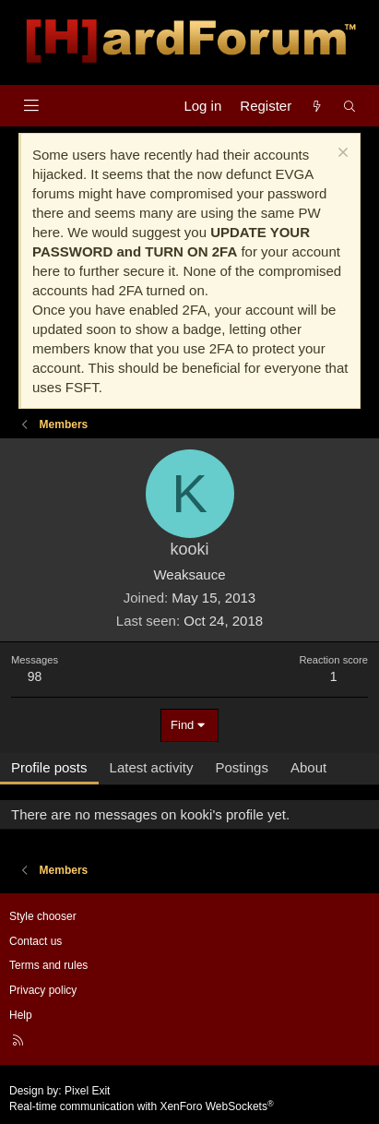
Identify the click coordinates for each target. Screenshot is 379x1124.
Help (20, 1015)
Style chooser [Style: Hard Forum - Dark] (43, 916)
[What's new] (317, 106)
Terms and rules (48, 965)
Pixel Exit (87, 1090)
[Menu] (31, 106)
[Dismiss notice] (341, 154)
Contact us (35, 941)
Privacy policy (43, 990)
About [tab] (308, 767)
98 (35, 676)
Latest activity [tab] (152, 767)
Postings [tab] (241, 767)
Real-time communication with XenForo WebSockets (141, 1106)
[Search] (350, 106)
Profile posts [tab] (49, 767)
